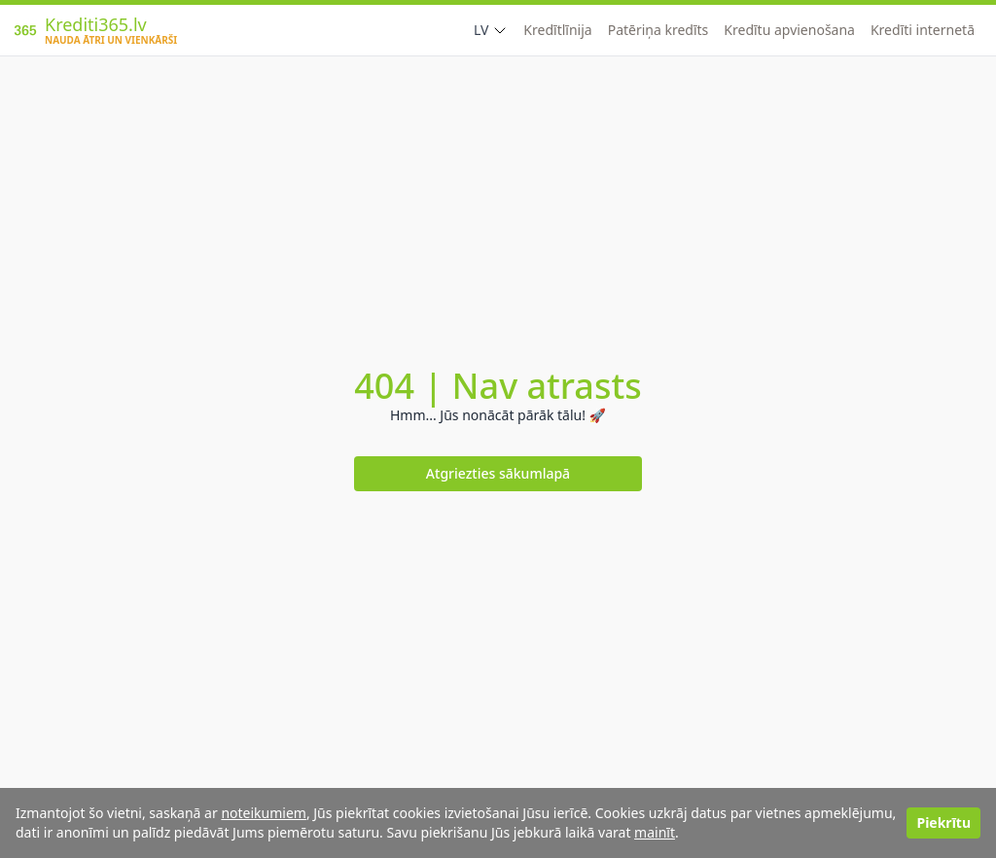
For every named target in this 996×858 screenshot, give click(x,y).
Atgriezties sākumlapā (498, 473)
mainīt (654, 832)
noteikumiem (263, 813)
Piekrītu (943, 822)
